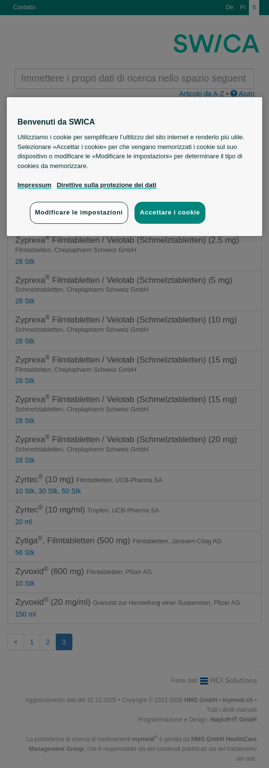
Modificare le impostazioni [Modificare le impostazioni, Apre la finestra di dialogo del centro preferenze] (79, 212)
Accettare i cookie (170, 212)
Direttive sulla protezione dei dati (107, 185)
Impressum (34, 185)
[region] (135, 166)
